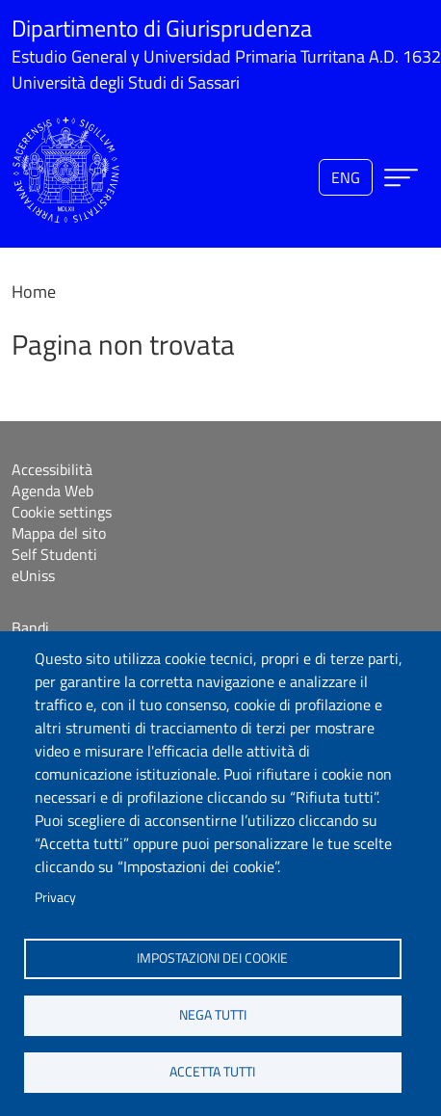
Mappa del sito (59, 533)
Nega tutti (212, 1014)
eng (345, 177)
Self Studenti (54, 554)
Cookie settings (62, 511)
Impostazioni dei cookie (212, 958)
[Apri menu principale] (401, 178)
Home (34, 292)
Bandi (30, 627)
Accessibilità (52, 469)
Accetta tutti (212, 1071)
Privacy (55, 897)
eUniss (33, 575)
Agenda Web (52, 490)
